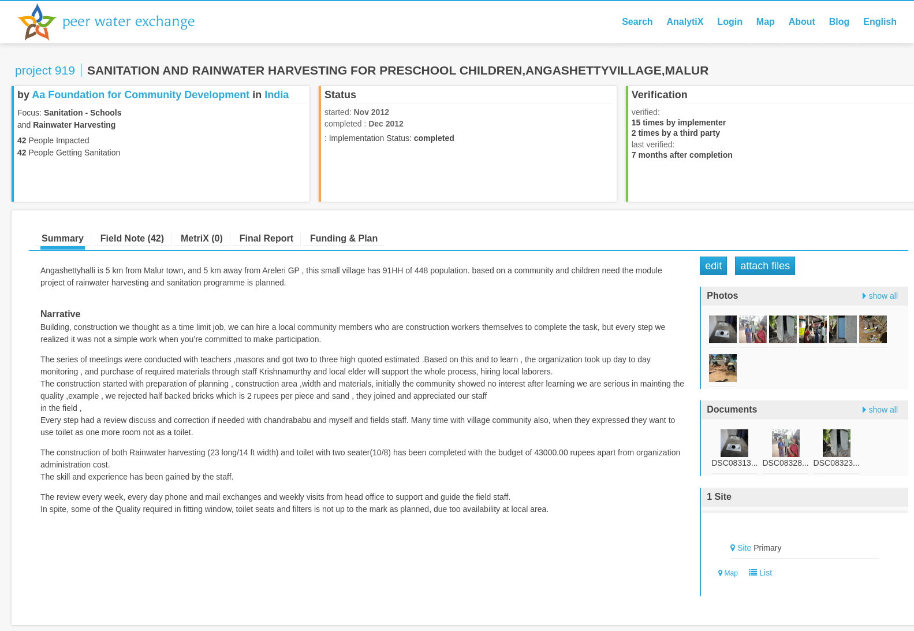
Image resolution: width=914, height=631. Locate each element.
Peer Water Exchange (115, 22)
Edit (713, 266)
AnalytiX (684, 22)
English (880, 22)
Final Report (266, 238)
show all (883, 295)
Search (637, 22)
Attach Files (765, 266)
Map (765, 22)
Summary (63, 238)
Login (730, 22)
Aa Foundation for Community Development (140, 95)
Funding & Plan (344, 238)
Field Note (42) (132, 238)
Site (744, 547)
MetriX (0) (202, 238)
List (758, 572)
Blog (839, 22)
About (802, 22)
